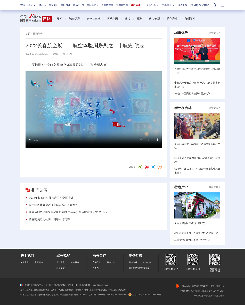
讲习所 (42, 5)
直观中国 (112, 18)
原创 (139, 18)
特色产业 (172, 18)
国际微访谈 (93, 5)
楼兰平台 (182, 5)
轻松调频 (75, 262)
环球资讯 (60, 262)
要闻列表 (38, 33)
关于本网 (24, 262)
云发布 (96, 268)
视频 (127, 18)
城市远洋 (137, 5)
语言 (32, 5)
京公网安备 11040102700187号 (144, 294)
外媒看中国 (122, 5)
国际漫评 (53, 5)
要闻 (59, 18)
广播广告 (97, 262)
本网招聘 (39, 262)
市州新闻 (189, 18)
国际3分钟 (78, 5)
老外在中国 (107, 5)
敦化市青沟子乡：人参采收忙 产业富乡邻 (196, 233)
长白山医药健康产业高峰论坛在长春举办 (53, 205)
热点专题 (154, 18)
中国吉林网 (66, 53)
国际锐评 (65, 5)
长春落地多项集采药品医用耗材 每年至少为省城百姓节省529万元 (68, 212)
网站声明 (133, 262)
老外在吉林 (93, 18)
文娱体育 (168, 5)
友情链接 (147, 262)
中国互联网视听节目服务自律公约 (35, 294)
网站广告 (111, 262)
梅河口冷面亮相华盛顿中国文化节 (192, 93)
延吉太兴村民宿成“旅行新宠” (189, 223)
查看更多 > (214, 32)
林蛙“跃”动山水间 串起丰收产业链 (192, 239)
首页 (22, 5)
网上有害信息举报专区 (139, 268)
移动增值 (60, 268)
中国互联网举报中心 (31, 285)
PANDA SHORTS (200, 5)
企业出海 (152, 5)
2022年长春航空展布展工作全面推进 (51, 197)
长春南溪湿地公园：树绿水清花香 (49, 219)
